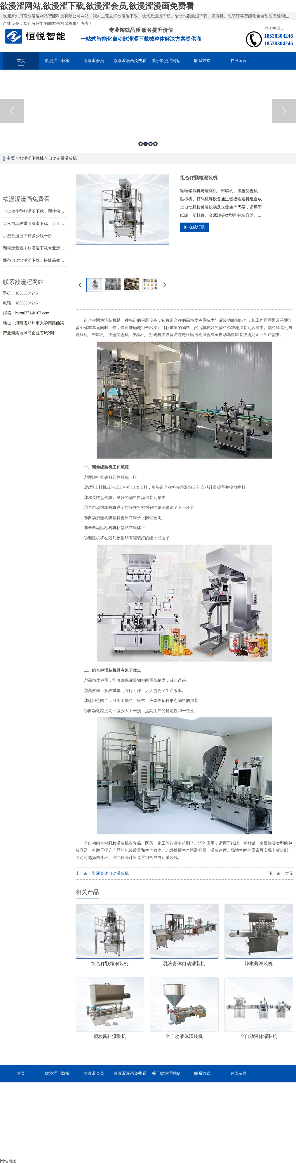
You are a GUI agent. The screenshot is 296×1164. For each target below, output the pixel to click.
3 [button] (150, 144)
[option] (148, 111)
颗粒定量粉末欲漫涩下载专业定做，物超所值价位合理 (52, 248)
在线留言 (238, 60)
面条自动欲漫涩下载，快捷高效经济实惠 (39, 260)
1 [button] (141, 144)
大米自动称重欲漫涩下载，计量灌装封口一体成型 (48, 223)
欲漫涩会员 (93, 60)
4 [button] (155, 144)
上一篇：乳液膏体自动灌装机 (102, 873)
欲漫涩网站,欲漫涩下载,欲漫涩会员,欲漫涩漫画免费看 (97, 6)
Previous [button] (12, 111)
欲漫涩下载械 (57, 60)
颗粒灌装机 (118, 843)
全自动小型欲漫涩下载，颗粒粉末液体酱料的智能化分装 (54, 211)
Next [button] (284, 111)
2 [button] (145, 144)
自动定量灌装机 (62, 158)
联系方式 (202, 60)
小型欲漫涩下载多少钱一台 (27, 236)
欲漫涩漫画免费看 (130, 60)
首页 (21, 60)
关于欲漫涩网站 (166, 60)
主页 (11, 158)
